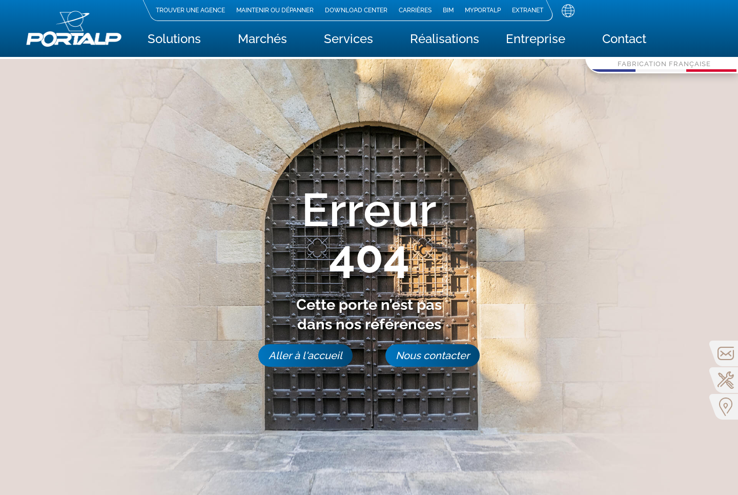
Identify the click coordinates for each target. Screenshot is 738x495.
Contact (624, 40)
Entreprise (535, 40)
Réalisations (444, 40)
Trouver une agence (190, 10)
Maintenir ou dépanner (275, 10)
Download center (356, 10)
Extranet (527, 10)
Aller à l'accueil (305, 355)
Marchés (262, 40)
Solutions (174, 40)
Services (348, 40)
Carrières (415, 10)
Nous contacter (432, 355)
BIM (448, 10)
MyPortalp (483, 10)
